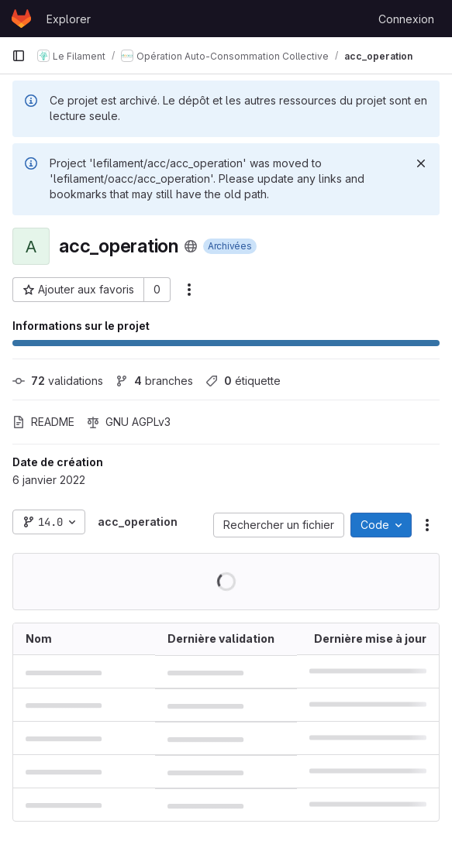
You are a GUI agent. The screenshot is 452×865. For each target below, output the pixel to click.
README (43, 421)
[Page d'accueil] (21, 18)
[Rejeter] (421, 163)
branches (154, 380)
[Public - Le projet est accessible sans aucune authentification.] (191, 246)
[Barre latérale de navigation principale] (18, 55)
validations (57, 380)
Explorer (69, 19)
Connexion (406, 19)
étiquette (243, 380)
